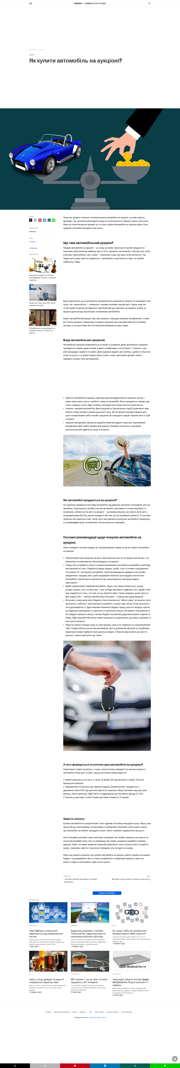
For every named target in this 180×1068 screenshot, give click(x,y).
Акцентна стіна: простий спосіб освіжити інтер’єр (42, 304)
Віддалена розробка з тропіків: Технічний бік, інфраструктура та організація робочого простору (88, 933)
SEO (114, 925)
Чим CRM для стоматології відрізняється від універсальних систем (46, 933)
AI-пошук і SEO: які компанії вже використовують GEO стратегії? (130, 932)
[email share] (35, 220)
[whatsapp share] (49, 220)
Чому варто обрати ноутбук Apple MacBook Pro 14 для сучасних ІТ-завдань (131, 982)
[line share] (53, 220)
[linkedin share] (44, 220)
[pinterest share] (39, 220)
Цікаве (41, 50)
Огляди (32, 241)
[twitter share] (30, 220)
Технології (33, 925)
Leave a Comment (107, 893)
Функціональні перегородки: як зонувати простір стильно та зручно (42, 330)
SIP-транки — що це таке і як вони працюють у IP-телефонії (89, 981)
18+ (30, 974)
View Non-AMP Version (97, 1017)
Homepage (32, 50)
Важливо (74, 925)
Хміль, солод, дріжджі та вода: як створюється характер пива (46, 981)
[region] (90, 26)
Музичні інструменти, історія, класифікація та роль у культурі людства (42, 277)
